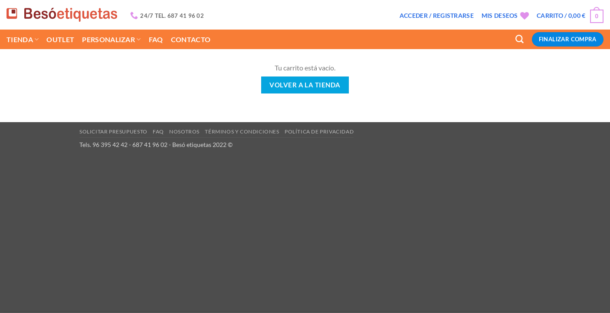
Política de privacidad (319, 131)
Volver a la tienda (304, 85)
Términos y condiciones (242, 131)
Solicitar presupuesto (113, 131)
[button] (437, 15)
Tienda (23, 39)
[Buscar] (519, 39)
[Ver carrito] (570, 15)
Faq (156, 39)
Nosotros (184, 131)
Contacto (191, 39)
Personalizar (111, 39)
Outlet (60, 39)
